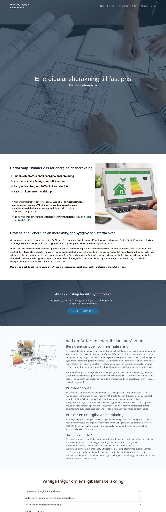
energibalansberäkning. (85, 467)
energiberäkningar (89, 308)
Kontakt (144, 6)
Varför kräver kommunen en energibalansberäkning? (50, 502)
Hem (102, 6)
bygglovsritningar (85, 304)
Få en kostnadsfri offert (83, 315)
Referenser (124, 6)
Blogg (153, 6)
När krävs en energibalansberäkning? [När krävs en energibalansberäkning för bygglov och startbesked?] (43, 495)
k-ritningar (103, 304)
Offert (134, 6)
